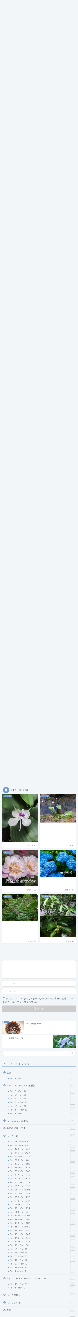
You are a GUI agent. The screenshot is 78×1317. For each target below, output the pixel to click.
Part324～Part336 (42, 1178)
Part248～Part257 (42, 1200)
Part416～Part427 (42, 1152)
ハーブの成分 (40, 1295)
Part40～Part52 (42, 1260)
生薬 (40, 1072)
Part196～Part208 (42, 1215)
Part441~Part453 (42, 1145)
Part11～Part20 (42, 1109)
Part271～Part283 (42, 1193)
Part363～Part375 (42, 1167)
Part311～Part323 (42, 1182)
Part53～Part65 (42, 1256)
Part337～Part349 (42, 1174)
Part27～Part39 (42, 1263)
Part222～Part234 (42, 1208)
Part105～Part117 (42, 1241)
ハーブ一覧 (40, 1136)
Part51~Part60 (42, 1094)
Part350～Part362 (42, 1171)
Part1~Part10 (42, 1113)
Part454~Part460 (42, 1141)
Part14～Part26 (42, 1267)
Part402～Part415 (42, 1156)
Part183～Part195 (42, 1219)
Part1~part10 (42, 1078)
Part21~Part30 (42, 1105)
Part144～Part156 (42, 1230)
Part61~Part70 (42, 1091)
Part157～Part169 (42, 1226)
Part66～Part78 (42, 1252)
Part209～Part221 (42, 1212)
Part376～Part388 (42, 1163)
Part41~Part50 (42, 1098)
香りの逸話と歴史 (40, 1128)
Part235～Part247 (42, 1204)
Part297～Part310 (42, 1186)
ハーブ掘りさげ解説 (40, 1120)
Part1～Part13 (42, 1271)
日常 (40, 1310)
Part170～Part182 (42, 1223)
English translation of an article (40, 1278)
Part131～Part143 (42, 1234)
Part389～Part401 (42, 1160)
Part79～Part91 (42, 1249)
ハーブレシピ (40, 1302)
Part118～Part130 (42, 1237)
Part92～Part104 (42, 1245)
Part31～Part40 (42, 1102)
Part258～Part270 (42, 1197)
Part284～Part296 (42, 1189)
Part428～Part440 (42, 1149)
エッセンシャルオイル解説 (40, 1085)
